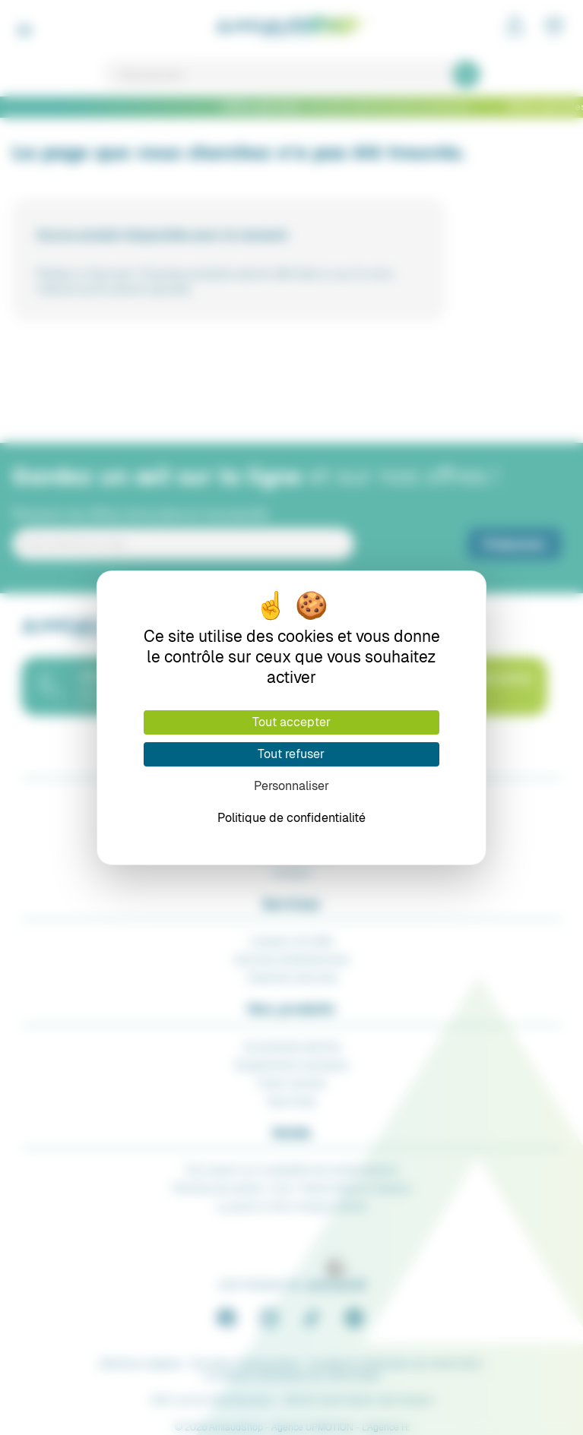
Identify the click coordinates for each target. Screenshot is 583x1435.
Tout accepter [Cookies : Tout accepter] (291, 722)
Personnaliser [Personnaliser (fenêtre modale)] (291, 786)
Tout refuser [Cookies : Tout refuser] (291, 754)
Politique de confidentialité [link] (291, 818)
